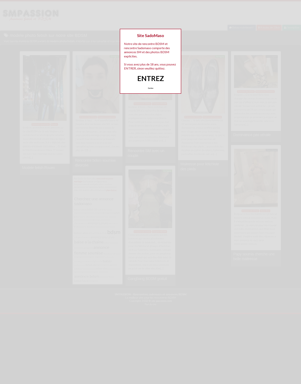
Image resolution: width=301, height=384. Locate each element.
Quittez (150, 88)
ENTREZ (150, 78)
